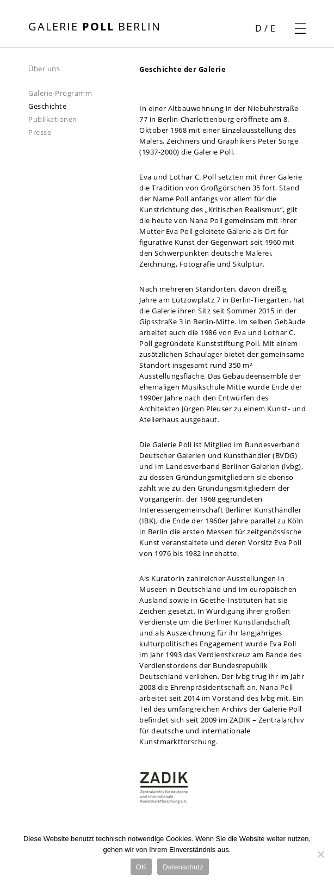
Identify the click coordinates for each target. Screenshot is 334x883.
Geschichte (47, 106)
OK (141, 867)
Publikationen (52, 119)
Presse (39, 132)
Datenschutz (183, 867)
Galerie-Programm (60, 93)
